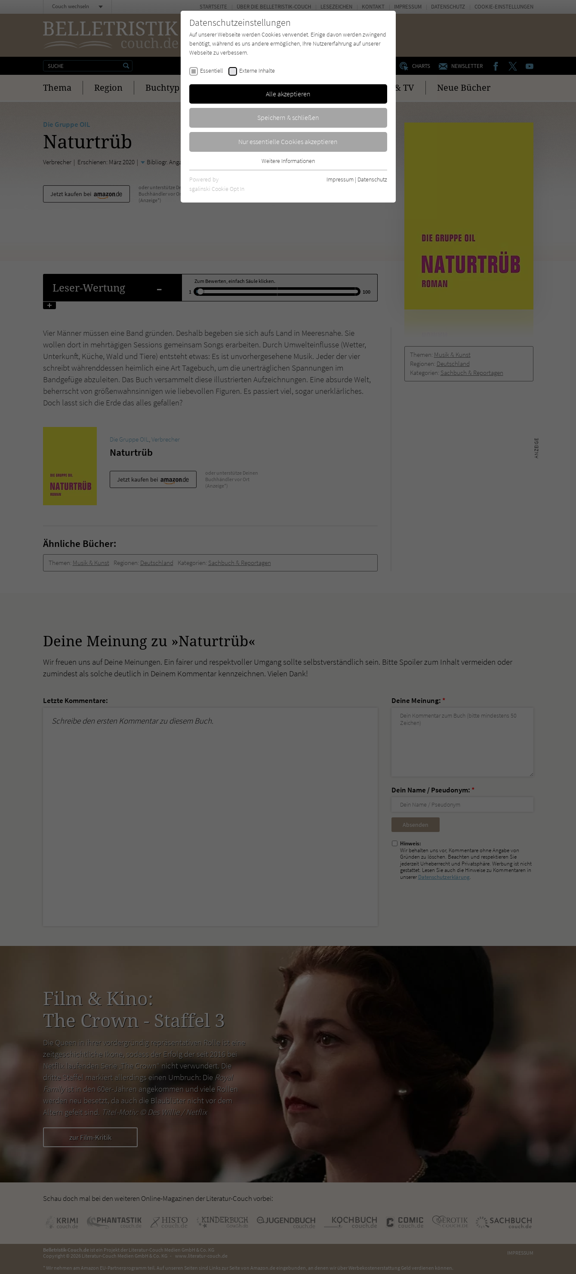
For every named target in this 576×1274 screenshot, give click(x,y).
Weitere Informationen (288, 161)
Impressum (340, 179)
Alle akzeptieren (288, 93)
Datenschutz (372, 179)
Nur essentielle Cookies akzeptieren (288, 141)
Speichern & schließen (288, 117)
